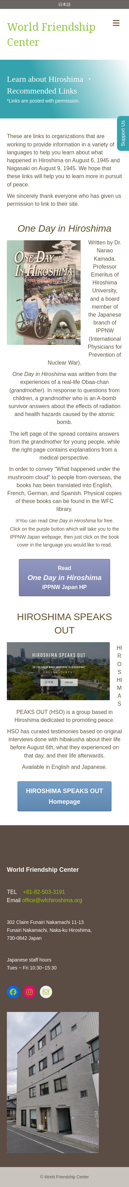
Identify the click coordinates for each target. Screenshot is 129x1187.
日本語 (64, 4)
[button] (64, 577)
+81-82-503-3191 (43, 892)
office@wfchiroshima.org (52, 900)
